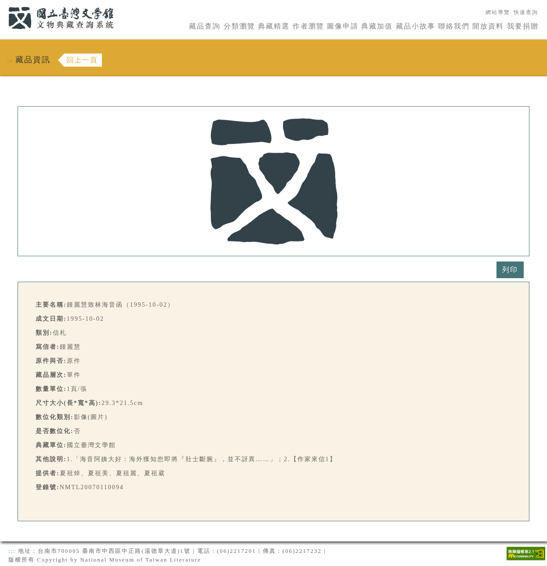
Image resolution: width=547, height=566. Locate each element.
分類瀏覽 (239, 26)
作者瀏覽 (308, 26)
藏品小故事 (415, 26)
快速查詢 (526, 12)
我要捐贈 (523, 26)
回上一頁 (82, 60)
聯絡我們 (454, 26)
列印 (510, 269)
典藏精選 (274, 26)
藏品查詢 (205, 26)
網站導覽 (497, 12)
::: (3, 5)
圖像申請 (343, 26)
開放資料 (488, 26)
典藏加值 (377, 26)
